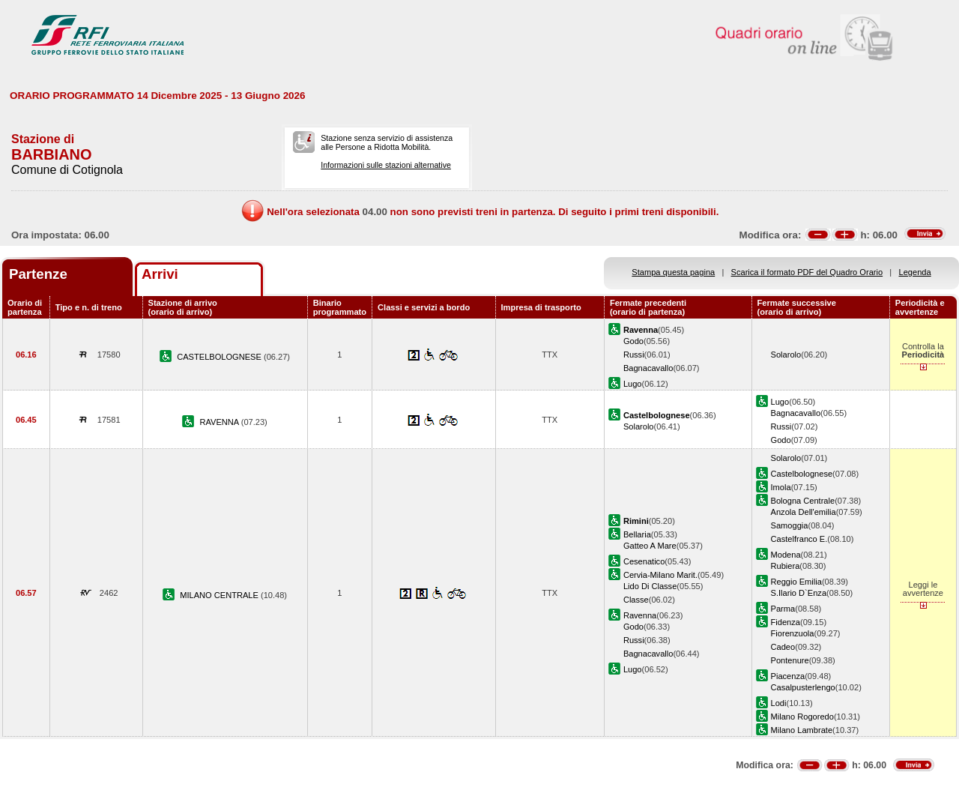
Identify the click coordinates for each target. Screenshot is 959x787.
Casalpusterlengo (803, 687)
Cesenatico (644, 561)
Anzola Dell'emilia (803, 511)
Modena (786, 554)
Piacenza (788, 676)
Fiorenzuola (792, 633)
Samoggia (789, 525)
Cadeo (783, 646)
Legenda (915, 272)
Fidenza (785, 622)
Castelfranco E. (799, 538)
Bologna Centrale (803, 500)
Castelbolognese (802, 473)
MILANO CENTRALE (220, 595)
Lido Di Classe (650, 586)
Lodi (779, 703)
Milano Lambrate (802, 730)
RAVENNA (219, 421)
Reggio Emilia (796, 581)
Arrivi (160, 274)
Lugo (632, 383)
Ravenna (639, 615)
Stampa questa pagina (673, 272)
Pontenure (790, 660)
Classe (636, 599)
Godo (633, 341)
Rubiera (785, 565)
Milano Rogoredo (802, 716)
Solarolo (786, 354)
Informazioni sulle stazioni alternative (386, 164)
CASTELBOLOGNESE (220, 356)
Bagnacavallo (648, 368)
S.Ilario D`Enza (799, 592)
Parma (783, 608)
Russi (633, 354)
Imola (781, 487)
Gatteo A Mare (650, 545)
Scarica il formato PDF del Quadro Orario (807, 272)
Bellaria (637, 534)
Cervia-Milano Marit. (660, 574)
